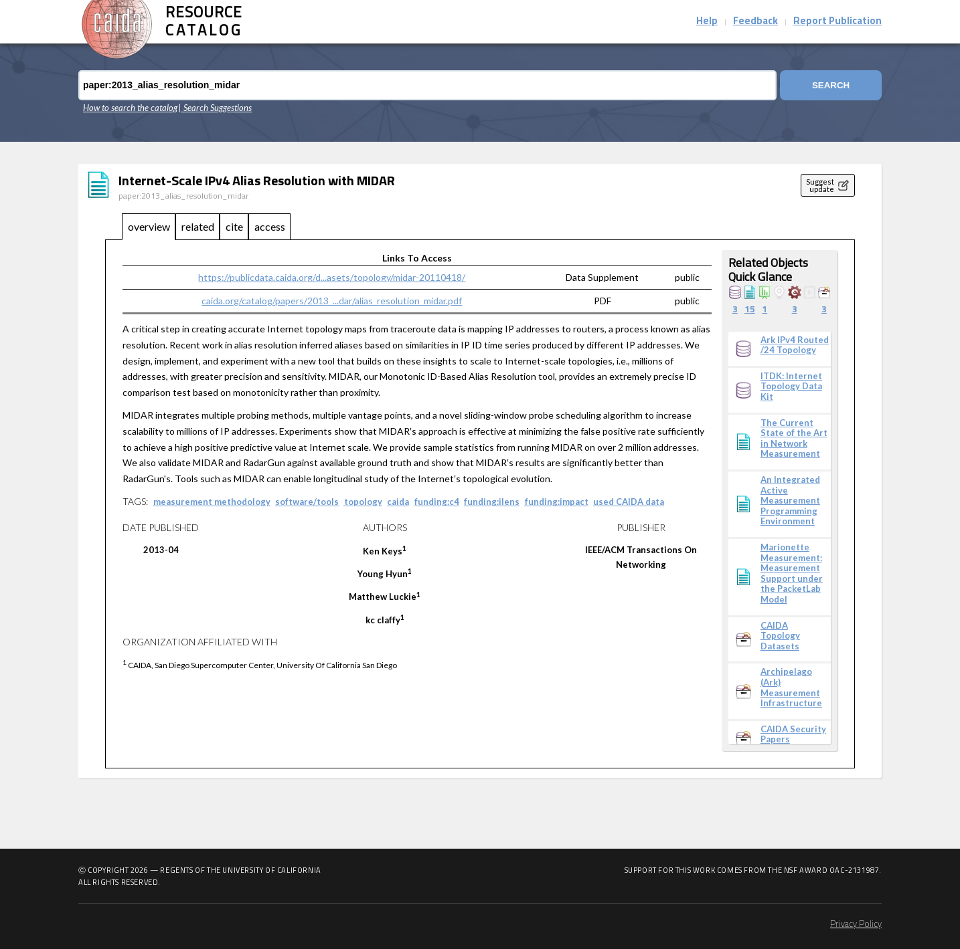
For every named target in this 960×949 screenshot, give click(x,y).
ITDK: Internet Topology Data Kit (791, 386)
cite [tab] (234, 226)
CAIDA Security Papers (793, 734)
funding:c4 (436, 501)
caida (398, 501)
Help (707, 22)
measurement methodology (211, 501)
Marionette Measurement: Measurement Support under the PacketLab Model (792, 573)
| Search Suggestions (215, 107)
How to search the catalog (130, 107)
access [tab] (269, 226)
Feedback (755, 22)
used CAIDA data (628, 501)
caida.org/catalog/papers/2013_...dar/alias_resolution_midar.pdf (332, 300)
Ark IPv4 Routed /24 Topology (795, 345)
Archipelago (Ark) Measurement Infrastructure (791, 687)
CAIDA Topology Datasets (780, 636)
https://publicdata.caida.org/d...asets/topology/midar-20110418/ (331, 277)
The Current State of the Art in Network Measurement (794, 438)
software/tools (307, 501)
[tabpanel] (480, 504)
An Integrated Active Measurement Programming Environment (790, 500)
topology (363, 501)
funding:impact (556, 501)
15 (749, 310)
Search (831, 85)
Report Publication (837, 22)
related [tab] (197, 226)
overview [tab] (149, 226)
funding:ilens (491, 501)
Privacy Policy (856, 924)
